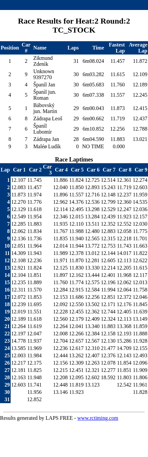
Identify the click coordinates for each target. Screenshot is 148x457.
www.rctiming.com (97, 418)
